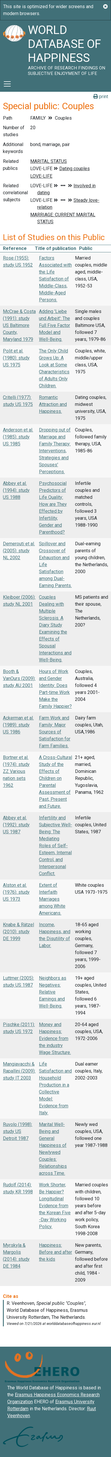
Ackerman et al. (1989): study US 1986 (18, 725)
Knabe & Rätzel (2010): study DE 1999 (18, 931)
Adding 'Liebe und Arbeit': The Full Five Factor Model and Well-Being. (54, 325)
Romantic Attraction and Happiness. (53, 404)
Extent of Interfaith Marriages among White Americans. (52, 899)
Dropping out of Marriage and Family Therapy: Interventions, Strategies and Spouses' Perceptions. (55, 450)
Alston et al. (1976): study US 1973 (16, 892)
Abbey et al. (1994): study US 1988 (16, 490)
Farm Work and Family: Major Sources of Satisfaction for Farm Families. (54, 732)
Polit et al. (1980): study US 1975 (16, 358)
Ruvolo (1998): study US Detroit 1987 (17, 1131)
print (100, 96)
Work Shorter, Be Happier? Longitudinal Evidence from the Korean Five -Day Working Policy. (55, 1205)
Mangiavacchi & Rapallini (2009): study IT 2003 (19, 1071)
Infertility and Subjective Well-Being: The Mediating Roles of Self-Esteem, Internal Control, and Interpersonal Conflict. (55, 845)
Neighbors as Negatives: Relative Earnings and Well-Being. (52, 992)
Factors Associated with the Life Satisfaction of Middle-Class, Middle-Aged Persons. (55, 279)
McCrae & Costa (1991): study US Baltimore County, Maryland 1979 (19, 325)
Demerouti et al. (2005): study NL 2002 (19, 550)
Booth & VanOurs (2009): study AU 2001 (19, 678)
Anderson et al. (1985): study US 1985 (18, 437)
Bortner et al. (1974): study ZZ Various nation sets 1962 (16, 771)
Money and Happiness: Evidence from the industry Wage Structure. (55, 1038)
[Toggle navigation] (7, 83)
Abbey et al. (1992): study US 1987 (16, 824)
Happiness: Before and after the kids (55, 1252)
